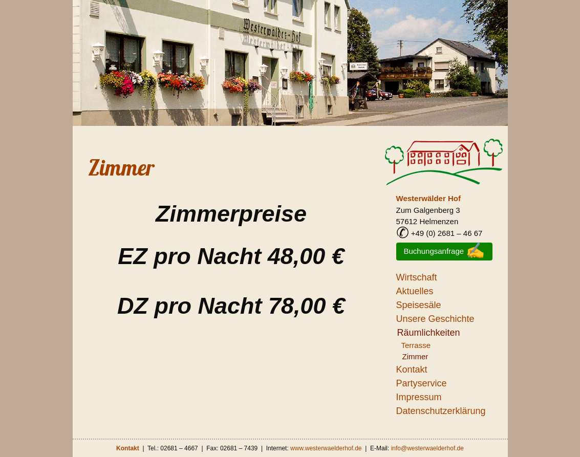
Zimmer (121, 167)
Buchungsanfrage (444, 251)
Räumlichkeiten (428, 333)
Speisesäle (418, 305)
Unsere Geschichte (435, 319)
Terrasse (416, 345)
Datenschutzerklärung (441, 411)
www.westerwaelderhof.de (325, 448)
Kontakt (411, 369)
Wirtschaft (416, 277)
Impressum (419, 397)
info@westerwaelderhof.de (427, 448)
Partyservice (421, 383)
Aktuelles (415, 291)
